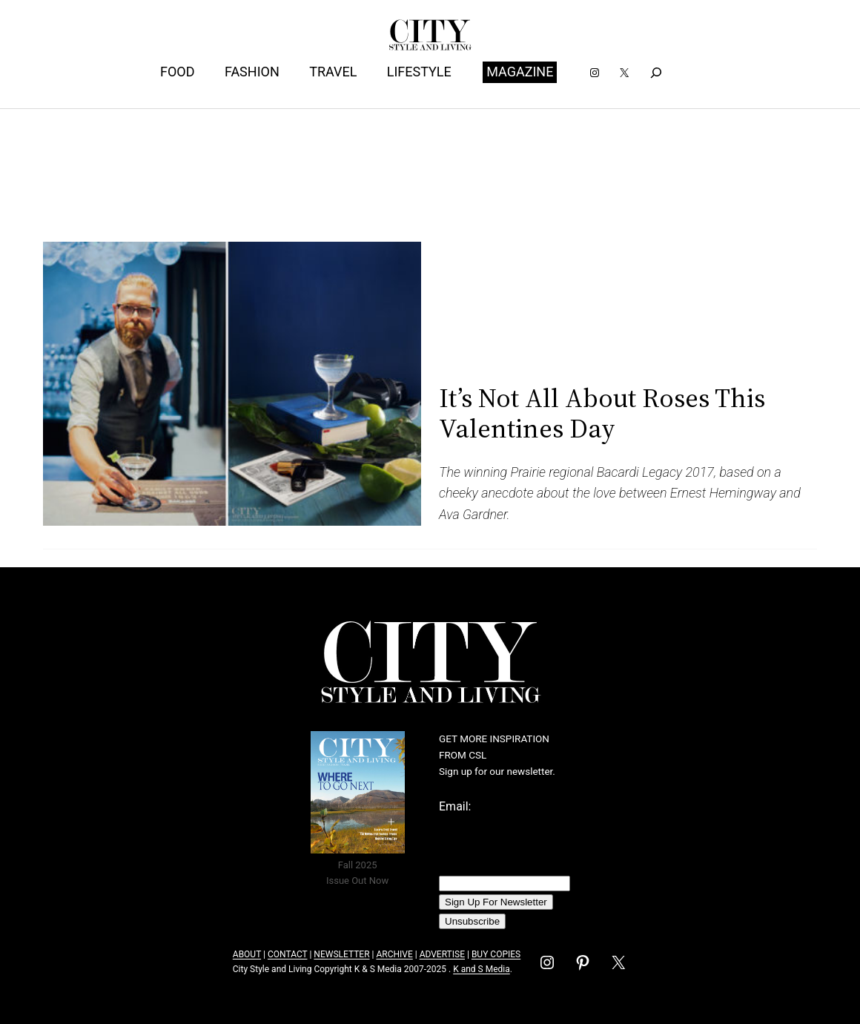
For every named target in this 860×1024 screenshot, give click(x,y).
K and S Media (481, 969)
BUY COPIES (496, 954)
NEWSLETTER (341, 954)
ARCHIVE (394, 954)
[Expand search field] (656, 72)
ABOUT (247, 954)
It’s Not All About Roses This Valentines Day (602, 413)
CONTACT (287, 954)
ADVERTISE (442, 954)
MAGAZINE (519, 71)
